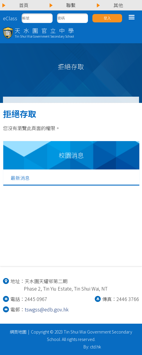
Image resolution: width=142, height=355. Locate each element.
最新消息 (20, 177)
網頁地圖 (18, 332)
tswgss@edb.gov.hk (47, 309)
